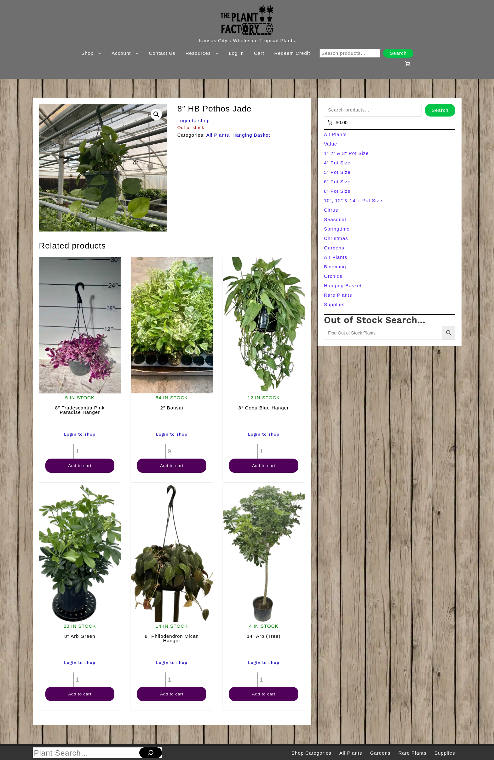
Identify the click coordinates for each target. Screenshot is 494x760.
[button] (156, 114)
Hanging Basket (251, 135)
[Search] (150, 752)
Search (398, 53)
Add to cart (79, 465)
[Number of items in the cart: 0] (407, 64)
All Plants (217, 135)
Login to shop (193, 120)
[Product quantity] (79, 451)
